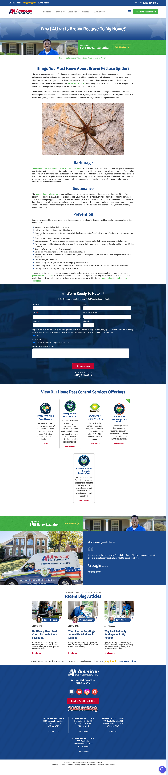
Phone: (86, 304)
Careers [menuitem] (85, 11)
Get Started (122, 47)
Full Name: (37, 304)
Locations (72, 11)
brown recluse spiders (76, 83)
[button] (162, 769)
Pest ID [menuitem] (59, 11)
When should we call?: (90, 313)
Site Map (55, 765)
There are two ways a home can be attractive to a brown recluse (57, 168)
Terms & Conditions (66, 765)
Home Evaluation (145, 11)
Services (47, 11)
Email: (35, 313)
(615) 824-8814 (150, 2)
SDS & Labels (91, 765)
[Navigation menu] (129, 11)
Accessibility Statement (106, 765)
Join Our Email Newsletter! (83, 701)
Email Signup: (37, 339)
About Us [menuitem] (98, 11)
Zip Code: (87, 321)
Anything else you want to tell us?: (44, 347)
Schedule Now (83, 366)
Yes (36, 335)
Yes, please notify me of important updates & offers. (53, 343)
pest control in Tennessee (42, 275)
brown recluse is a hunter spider (48, 194)
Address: (36, 321)
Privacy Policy (80, 765)
